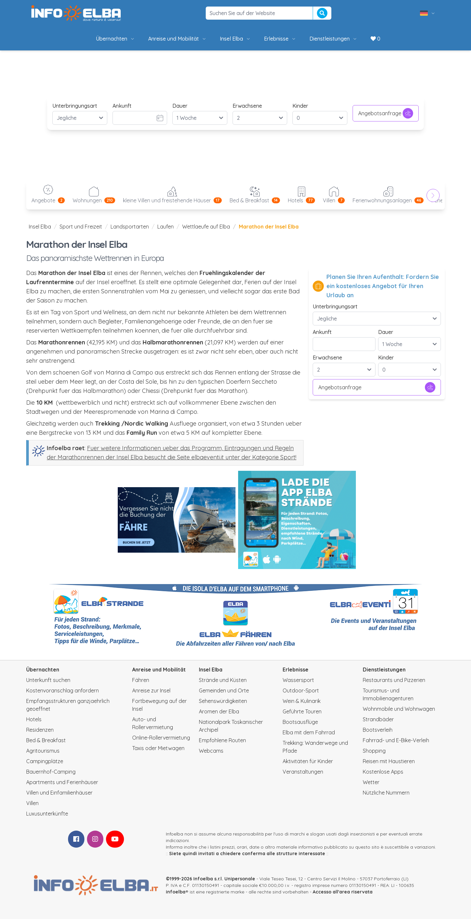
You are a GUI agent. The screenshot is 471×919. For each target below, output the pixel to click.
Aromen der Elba (219, 711)
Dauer (179, 105)
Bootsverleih (377, 729)
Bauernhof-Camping (51, 771)
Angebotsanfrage (385, 113)
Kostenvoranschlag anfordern (62, 690)
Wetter (371, 782)
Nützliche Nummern (386, 792)
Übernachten (115, 38)
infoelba (175, 892)
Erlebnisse (280, 38)
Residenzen (40, 729)
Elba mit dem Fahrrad (309, 732)
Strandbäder (378, 719)
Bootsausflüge (300, 722)
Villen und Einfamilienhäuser (59, 792)
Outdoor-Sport (301, 690)
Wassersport (298, 680)
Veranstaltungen (303, 771)
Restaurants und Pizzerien (394, 680)
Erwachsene (247, 105)
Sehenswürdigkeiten (223, 701)
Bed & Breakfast (46, 740)
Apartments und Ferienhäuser (62, 782)
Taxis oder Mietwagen (158, 748)
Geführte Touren (302, 711)
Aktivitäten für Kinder (308, 761)
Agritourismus (43, 750)
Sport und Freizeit (81, 226)
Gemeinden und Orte (224, 690)
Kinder (300, 105)
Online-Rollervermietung (161, 737)
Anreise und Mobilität (177, 38)
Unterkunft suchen (48, 680)
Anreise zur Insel (151, 690)
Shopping (374, 750)
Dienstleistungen (333, 38)
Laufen (165, 226)
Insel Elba (235, 38)
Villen (32, 803)
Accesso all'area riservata (343, 892)
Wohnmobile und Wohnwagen (399, 709)
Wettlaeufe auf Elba (206, 226)
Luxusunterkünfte (47, 813)
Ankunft (122, 105)
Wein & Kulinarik (302, 701)
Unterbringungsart (74, 105)
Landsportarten (130, 226)
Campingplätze (44, 761)
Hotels (34, 719)
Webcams (211, 750)
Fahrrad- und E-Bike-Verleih (396, 740)
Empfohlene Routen (222, 740)
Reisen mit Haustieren (389, 761)
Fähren (140, 680)
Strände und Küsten (223, 680)
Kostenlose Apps (383, 771)
